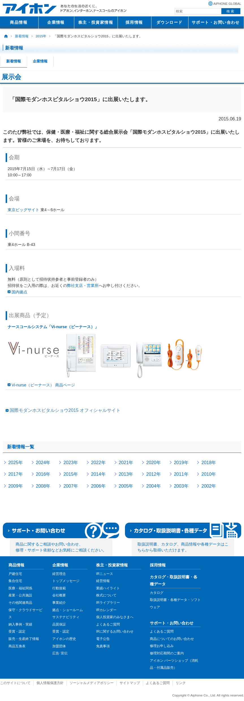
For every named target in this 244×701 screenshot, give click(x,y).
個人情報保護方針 (50, 683)
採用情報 (134, 22)
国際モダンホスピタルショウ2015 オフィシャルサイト (65, 410)
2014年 (98, 474)
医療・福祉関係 (20, 588)
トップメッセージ (65, 581)
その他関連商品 (20, 603)
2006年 (98, 486)
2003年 (181, 486)
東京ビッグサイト (23, 209)
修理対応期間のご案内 (167, 653)
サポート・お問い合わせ (216, 22)
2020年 (153, 462)
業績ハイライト (108, 588)
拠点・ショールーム (67, 610)
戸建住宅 (15, 574)
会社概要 (59, 595)
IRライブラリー (108, 603)
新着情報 (22, 36)
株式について (106, 595)
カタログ (156, 593)
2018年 (209, 462)
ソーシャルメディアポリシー (92, 683)
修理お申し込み (162, 646)
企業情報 (56, 22)
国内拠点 (19, 292)
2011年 (181, 474)
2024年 (43, 462)
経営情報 (103, 581)
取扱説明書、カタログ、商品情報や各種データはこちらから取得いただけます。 (182, 547)
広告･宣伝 (60, 653)
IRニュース (104, 574)
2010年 (209, 474)
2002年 (209, 486)
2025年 (15, 462)
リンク (181, 683)
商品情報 (18, 22)
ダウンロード (169, 22)
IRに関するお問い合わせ (114, 631)
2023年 (70, 462)
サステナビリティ (65, 617)
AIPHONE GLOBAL (227, 3)
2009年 (15, 486)
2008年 (43, 486)
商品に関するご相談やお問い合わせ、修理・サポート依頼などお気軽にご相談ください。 (61, 547)
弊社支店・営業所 (83, 285)
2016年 (43, 474)
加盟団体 (59, 646)
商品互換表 (16, 646)
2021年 (126, 462)
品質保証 (59, 624)
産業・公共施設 (20, 595)
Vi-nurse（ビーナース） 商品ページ (43, 385)
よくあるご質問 (108, 624)
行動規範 (59, 588)
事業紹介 (59, 603)
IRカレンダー (106, 610)
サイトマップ (130, 683)
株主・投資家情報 (95, 22)
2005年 (126, 486)
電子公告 (103, 639)
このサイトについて (15, 683)
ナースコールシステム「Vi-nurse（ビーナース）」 (53, 326)
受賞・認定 (16, 631)
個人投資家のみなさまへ (114, 617)
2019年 (181, 462)
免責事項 (103, 646)
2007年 (70, 486)
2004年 (153, 486)
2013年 (126, 474)
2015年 (41, 36)
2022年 (98, 462)
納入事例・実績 (20, 624)
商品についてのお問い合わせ (172, 639)
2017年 (15, 474)
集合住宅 (15, 581)
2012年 (153, 474)
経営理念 (59, 574)
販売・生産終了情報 (23, 639)
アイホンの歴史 (64, 639)
